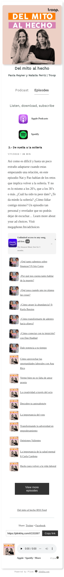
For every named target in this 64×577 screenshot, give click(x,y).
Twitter (29, 525)
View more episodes (32, 489)
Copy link (50, 533)
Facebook (40, 525)
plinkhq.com (44, 571)
